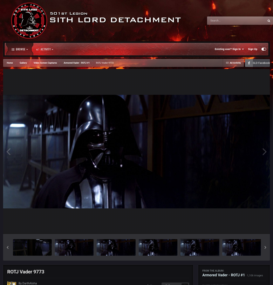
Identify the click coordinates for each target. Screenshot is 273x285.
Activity (45, 49)
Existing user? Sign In (229, 49)
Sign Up (252, 49)
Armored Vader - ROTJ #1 (223, 275)
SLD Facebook (261, 62)
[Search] (225, 21)
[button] (7, 247)
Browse (20, 49)
